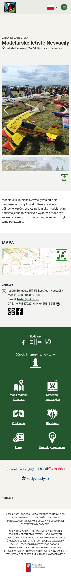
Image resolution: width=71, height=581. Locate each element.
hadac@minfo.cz (28, 299)
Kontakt (7, 498)
